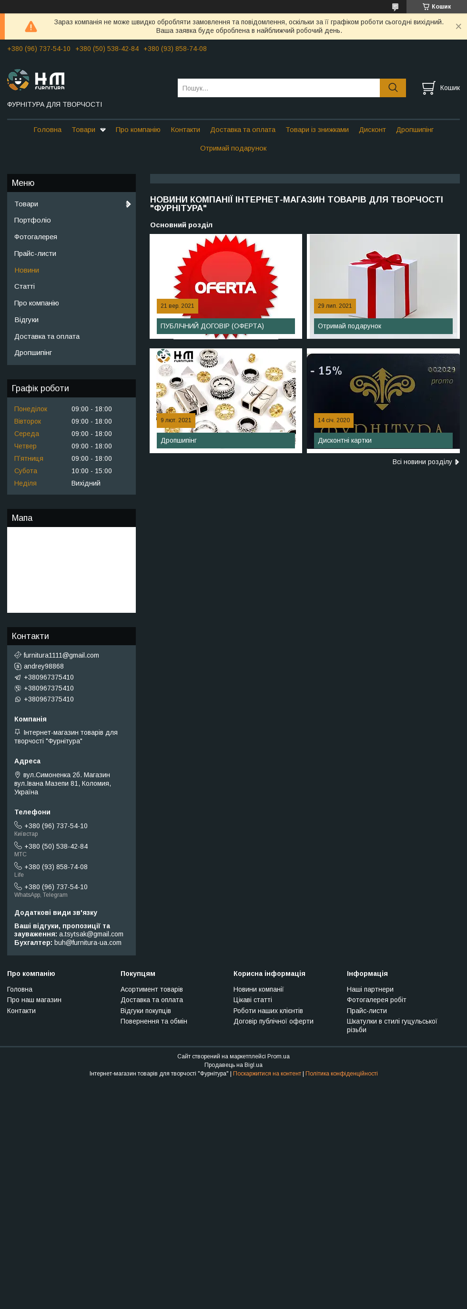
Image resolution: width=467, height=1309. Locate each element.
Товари (83, 129)
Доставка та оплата (242, 129)
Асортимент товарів (152, 989)
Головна (47, 129)
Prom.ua (278, 1056)
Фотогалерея (35, 237)
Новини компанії (259, 989)
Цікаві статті (253, 1000)
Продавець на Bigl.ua (233, 1065)
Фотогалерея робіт (376, 1000)
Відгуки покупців (146, 1011)
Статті (24, 286)
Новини (26, 270)
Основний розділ (181, 225)
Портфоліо (32, 220)
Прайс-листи (35, 253)
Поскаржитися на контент (267, 1073)
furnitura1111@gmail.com (61, 655)
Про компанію (138, 129)
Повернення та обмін (154, 1021)
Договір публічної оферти (274, 1021)
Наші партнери (370, 989)
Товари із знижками (317, 129)
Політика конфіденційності (341, 1073)
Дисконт (372, 129)
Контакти (185, 129)
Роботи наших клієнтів (268, 1011)
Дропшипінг (415, 129)
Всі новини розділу (422, 462)
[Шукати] (393, 88)
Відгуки (26, 319)
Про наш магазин (34, 1000)
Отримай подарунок (233, 148)
